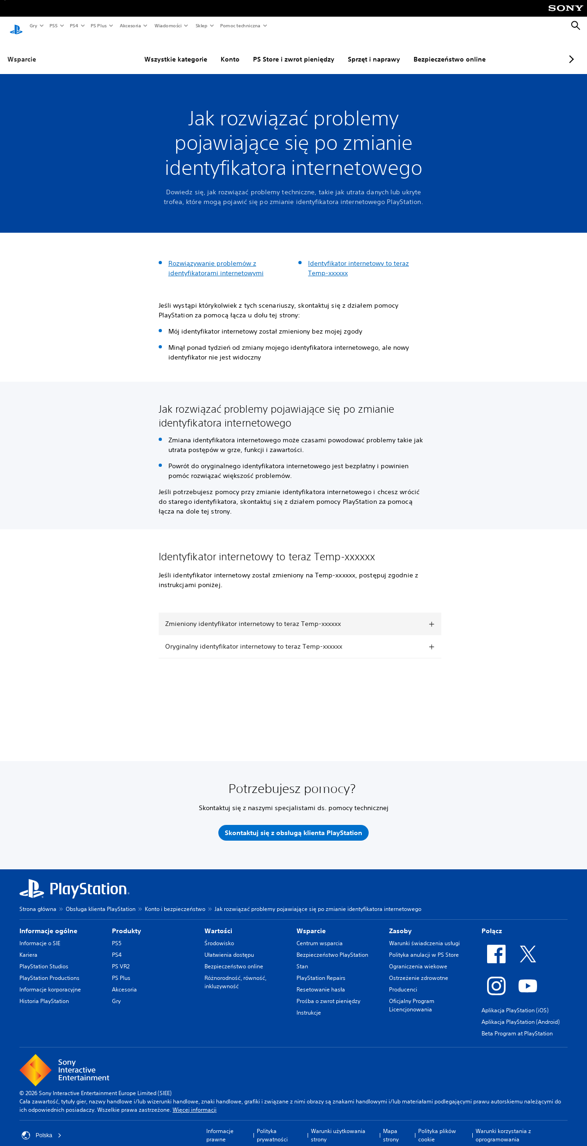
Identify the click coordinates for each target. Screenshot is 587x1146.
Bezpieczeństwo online (427, 50)
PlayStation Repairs (321, 969)
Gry (33, 25)
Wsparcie (21, 50)
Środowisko (219, 934)
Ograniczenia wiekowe (418, 957)
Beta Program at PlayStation (517, 1024)
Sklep (201, 25)
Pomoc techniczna (240, 25)
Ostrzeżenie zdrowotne (418, 969)
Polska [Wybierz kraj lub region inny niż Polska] (41, 1126)
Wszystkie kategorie (153, 50)
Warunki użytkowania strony (338, 1126)
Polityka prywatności (272, 1126)
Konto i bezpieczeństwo (175, 900)
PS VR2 (121, 957)
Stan (302, 957)
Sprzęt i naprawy (351, 50)
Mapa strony (391, 1126)
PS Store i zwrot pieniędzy (271, 50)
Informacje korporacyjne (50, 981)
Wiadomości (167, 25)
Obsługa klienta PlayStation (101, 900)
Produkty (126, 922)
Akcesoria (130, 25)
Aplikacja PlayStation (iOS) (515, 1001)
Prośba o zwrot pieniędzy (328, 992)
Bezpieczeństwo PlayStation (332, 946)
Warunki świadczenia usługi (424, 934)
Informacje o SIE (39, 934)
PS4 (73, 25)
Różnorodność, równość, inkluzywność (235, 973)
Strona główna (37, 900)
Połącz (492, 922)
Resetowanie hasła (321, 981)
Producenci (403, 981)
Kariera (28, 946)
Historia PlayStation (44, 992)
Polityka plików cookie (437, 1126)
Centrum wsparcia (320, 934)
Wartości (218, 922)
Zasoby (400, 922)
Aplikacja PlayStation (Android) (521, 1013)
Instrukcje (309, 1004)
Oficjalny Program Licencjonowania (411, 996)
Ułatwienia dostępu (229, 946)
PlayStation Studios (43, 957)
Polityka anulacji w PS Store (424, 946)
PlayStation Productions (49, 969)
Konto (207, 50)
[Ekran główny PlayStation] (16, 26)
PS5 (53, 25)
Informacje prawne (220, 1126)
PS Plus (98, 25)
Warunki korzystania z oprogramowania (503, 1126)
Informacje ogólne (48, 922)
